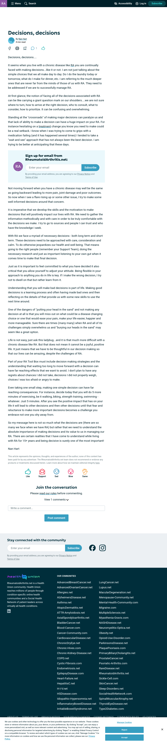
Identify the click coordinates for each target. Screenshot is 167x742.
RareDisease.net (109, 668)
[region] (83, 729)
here (98, 463)
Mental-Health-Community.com (118, 602)
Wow (69, 473)
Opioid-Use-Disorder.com (114, 638)
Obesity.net (106, 633)
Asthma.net (64, 602)
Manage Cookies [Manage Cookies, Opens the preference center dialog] (124, 722)
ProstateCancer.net (111, 658)
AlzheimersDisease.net (71, 597)
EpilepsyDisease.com (70, 673)
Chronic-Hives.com (69, 648)
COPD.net (63, 658)
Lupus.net (105, 587)
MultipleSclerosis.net (112, 612)
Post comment (56, 517)
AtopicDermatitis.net (70, 607)
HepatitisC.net (66, 683)
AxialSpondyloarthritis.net (73, 617)
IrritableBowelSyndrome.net (74, 708)
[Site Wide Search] (30, 3)
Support (41, 473)
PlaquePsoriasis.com (112, 648)
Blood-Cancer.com (68, 627)
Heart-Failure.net (67, 678)
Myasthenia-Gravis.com (114, 617)
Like (26, 473)
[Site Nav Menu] (16, 3)
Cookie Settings (104, 717)
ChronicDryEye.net (68, 643)
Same (83, 473)
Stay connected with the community (36, 540)
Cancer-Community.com (72, 633)
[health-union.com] (23, 576)
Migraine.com (107, 607)
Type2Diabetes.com (111, 708)
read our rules (48, 493)
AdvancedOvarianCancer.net (74, 587)
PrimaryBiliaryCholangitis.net (117, 653)
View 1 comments (56, 499)
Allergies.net (65, 592)
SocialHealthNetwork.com (115, 693)
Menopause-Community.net (116, 597)
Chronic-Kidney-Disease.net (74, 653)
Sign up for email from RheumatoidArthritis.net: (46, 158)
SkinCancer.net (108, 683)
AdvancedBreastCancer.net (74, 582)
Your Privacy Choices (76, 717)
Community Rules (128, 717)
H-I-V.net (62, 688)
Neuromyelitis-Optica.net (114, 627)
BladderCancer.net (68, 622)
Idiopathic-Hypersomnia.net (74, 698)
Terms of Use (31, 177)
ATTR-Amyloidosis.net (71, 612)
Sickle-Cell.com (108, 678)
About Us (12, 717)
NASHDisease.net (110, 622)
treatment (45, 126)
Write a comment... (22, 508)
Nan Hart (23, 39)
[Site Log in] (141, 3)
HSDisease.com (67, 693)
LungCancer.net (109, 582)
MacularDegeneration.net (115, 592)
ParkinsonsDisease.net (113, 643)
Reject (124, 730)
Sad (55, 473)
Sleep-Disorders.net (111, 688)
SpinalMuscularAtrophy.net (116, 698)
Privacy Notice (83, 174)
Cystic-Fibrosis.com (69, 663)
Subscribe (157, 3)
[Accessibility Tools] (123, 3)
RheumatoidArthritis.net (114, 673)
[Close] (162, 729)
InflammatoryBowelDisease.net (76, 703)
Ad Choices (149, 717)
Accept (124, 737)
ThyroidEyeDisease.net (113, 703)
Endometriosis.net (68, 668)
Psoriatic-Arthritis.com (113, 663)
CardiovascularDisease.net (73, 638)
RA (72, 65)
